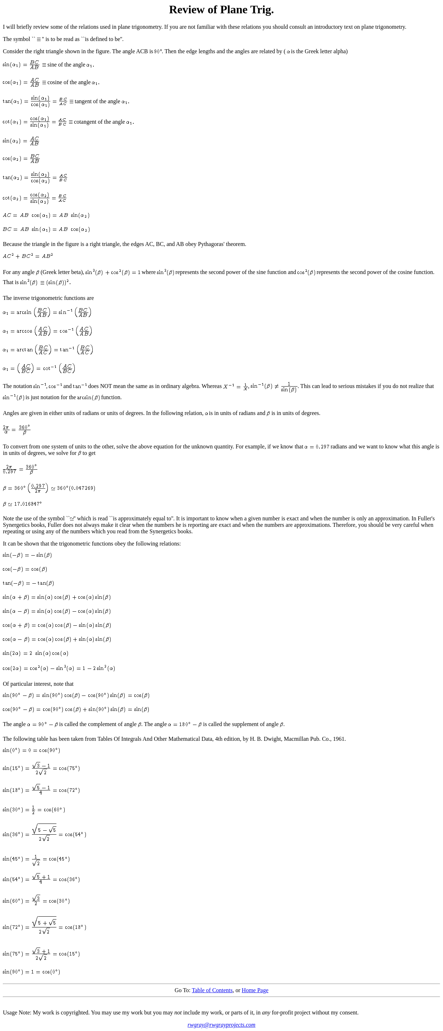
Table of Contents (212, 990)
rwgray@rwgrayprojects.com (221, 1025)
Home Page (255, 990)
